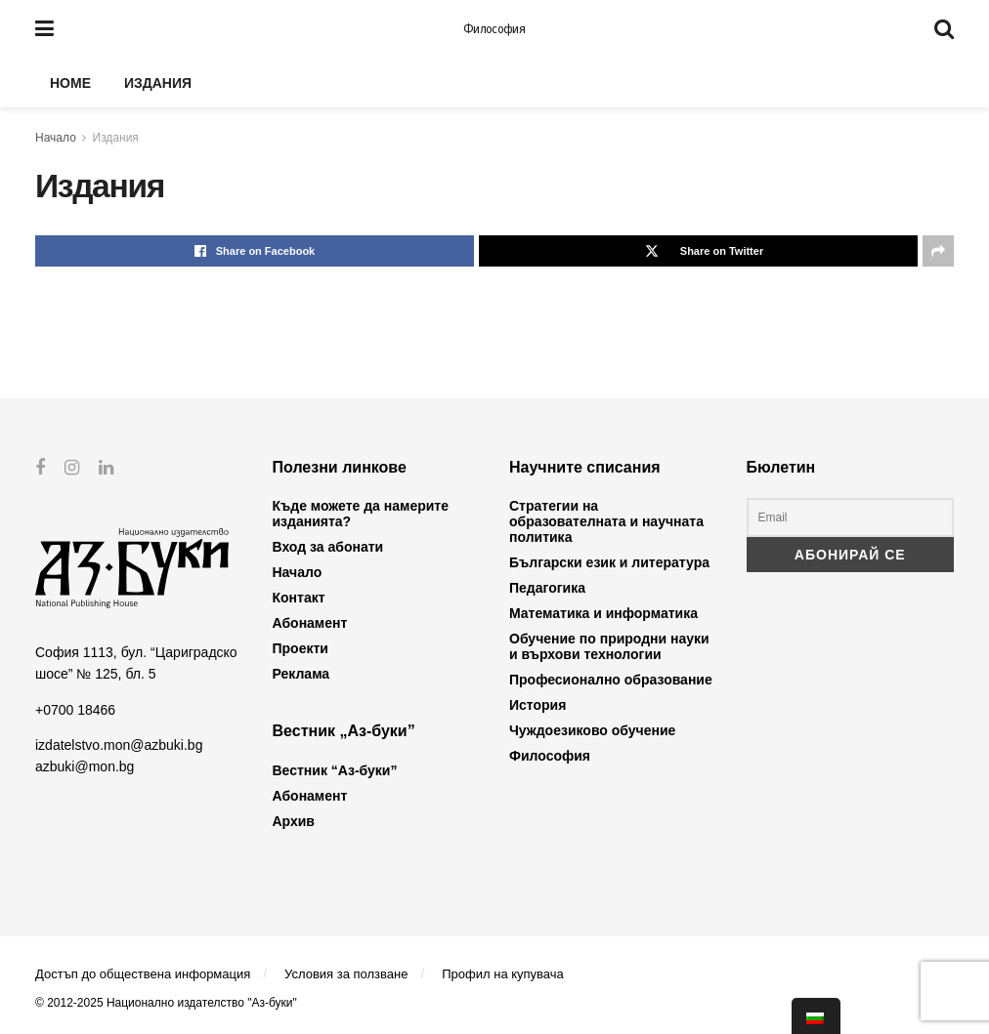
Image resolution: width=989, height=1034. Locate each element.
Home (70, 83)
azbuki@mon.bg (84, 766)
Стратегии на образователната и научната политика (606, 521)
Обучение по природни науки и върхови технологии (609, 646)
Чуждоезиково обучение (592, 730)
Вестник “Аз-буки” (335, 770)
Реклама (301, 674)
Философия (494, 29)
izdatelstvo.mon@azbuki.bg (118, 745)
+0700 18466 (75, 709)
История (537, 705)
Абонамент (310, 623)
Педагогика (547, 588)
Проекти (300, 648)
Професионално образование (610, 679)
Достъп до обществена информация (142, 974)
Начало (55, 138)
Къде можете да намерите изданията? (361, 513)
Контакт (299, 597)
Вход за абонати (328, 547)
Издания (158, 83)
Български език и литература (609, 562)
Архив (294, 821)
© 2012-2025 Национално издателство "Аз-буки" (166, 1003)
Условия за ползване (346, 974)
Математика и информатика (603, 613)
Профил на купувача (503, 974)
